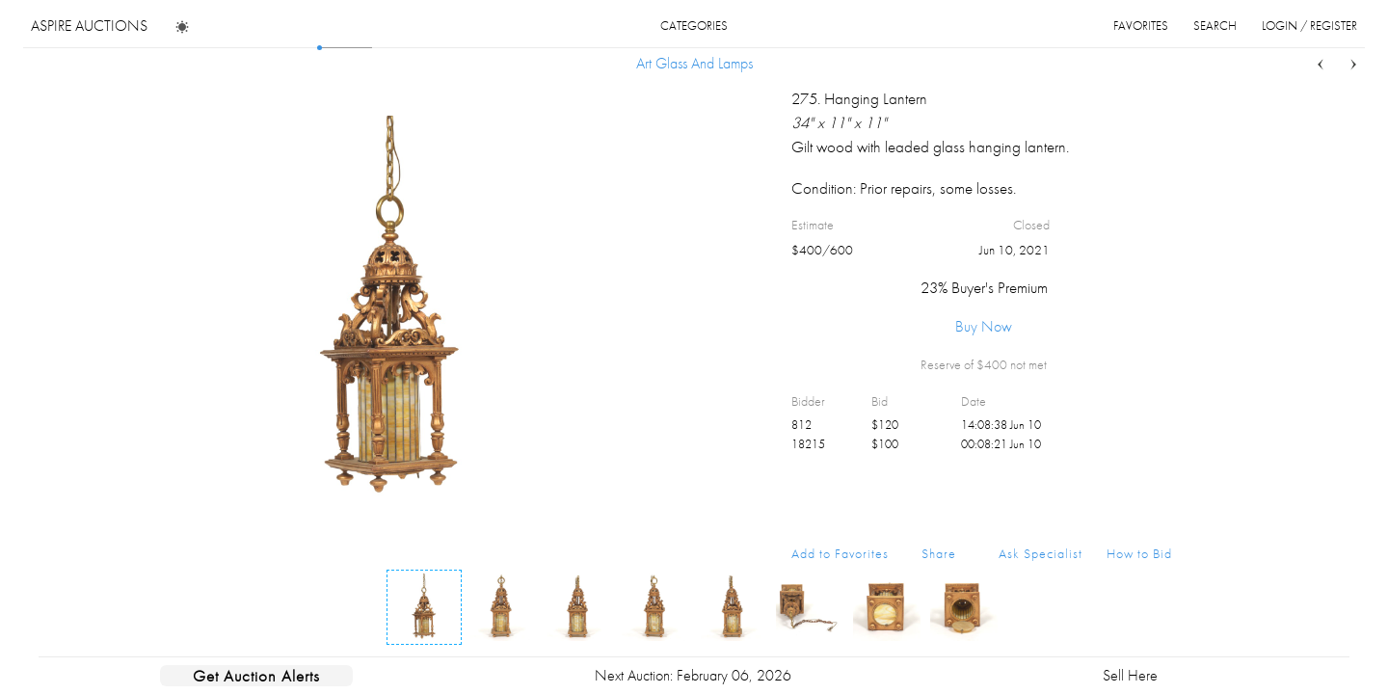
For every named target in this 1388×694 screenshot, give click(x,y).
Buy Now (983, 326)
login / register (1309, 25)
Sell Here (1130, 675)
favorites (1140, 25)
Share (938, 553)
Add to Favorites (840, 553)
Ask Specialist (1040, 553)
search (1215, 25)
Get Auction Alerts (256, 675)
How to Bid (1139, 553)
